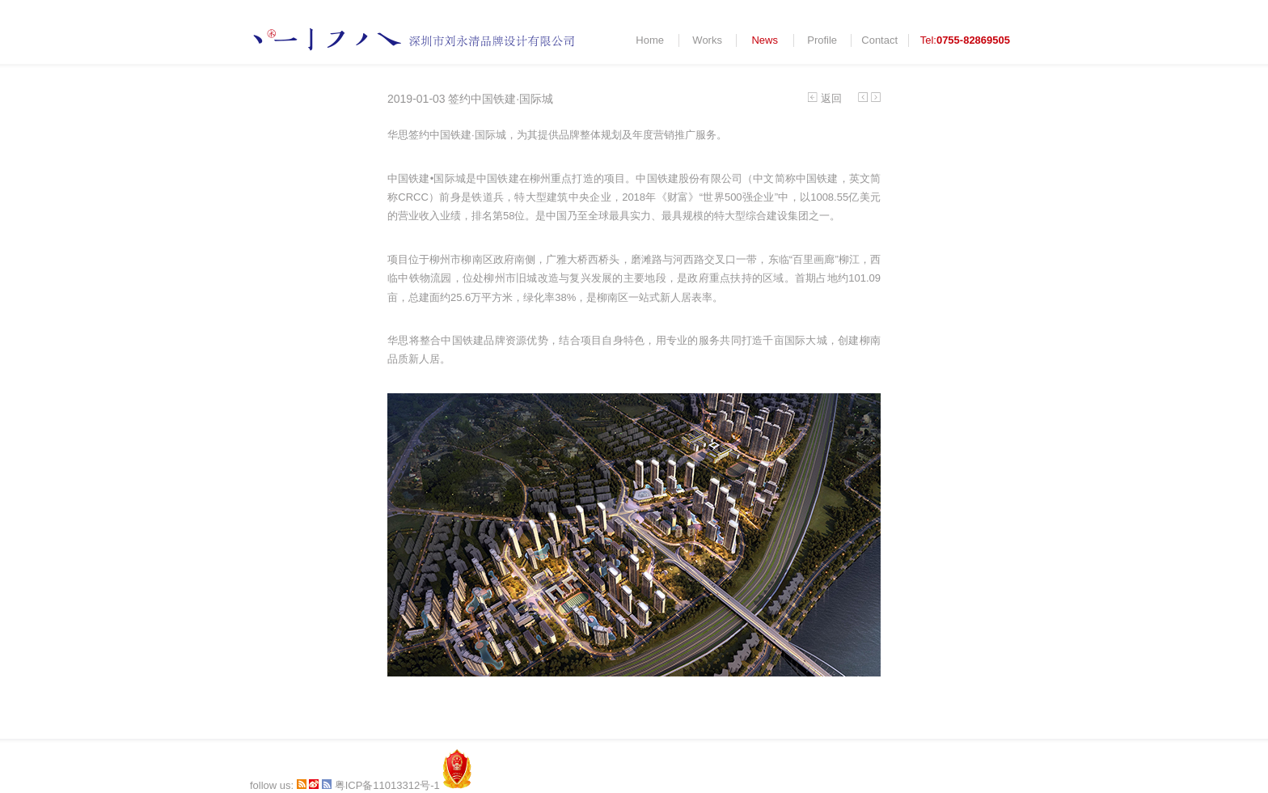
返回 (825, 98)
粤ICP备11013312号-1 (387, 785)
